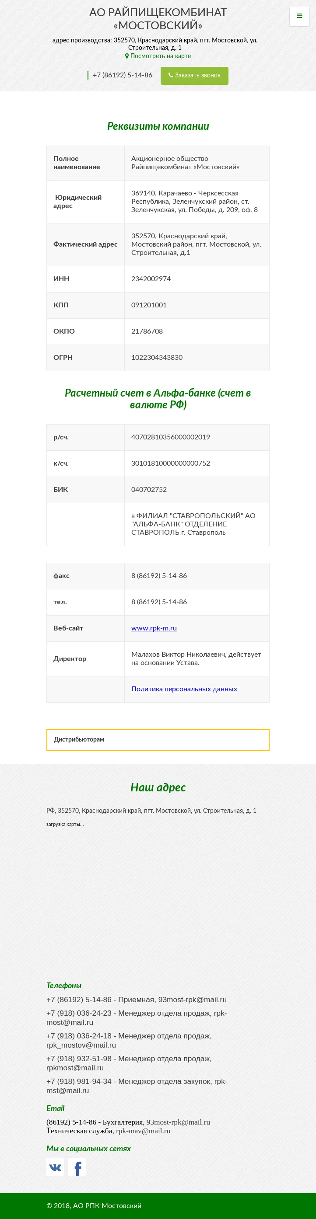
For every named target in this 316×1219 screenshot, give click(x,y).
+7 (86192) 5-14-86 (122, 75)
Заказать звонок (195, 75)
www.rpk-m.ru (154, 628)
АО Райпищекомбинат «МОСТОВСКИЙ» (158, 19)
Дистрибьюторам (79, 740)
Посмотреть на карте (158, 56)
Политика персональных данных (184, 689)
